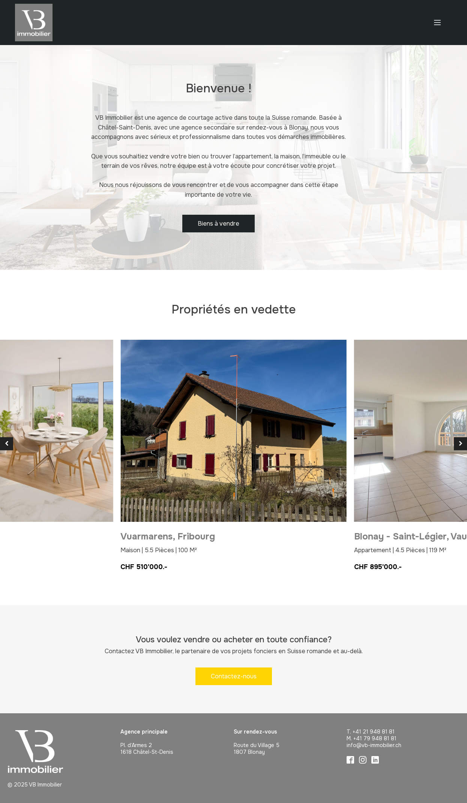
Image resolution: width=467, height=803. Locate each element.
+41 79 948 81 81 (374, 738)
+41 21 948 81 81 (374, 731)
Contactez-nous (234, 676)
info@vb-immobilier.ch (374, 745)
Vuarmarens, (167, 536)
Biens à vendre (218, 223)
